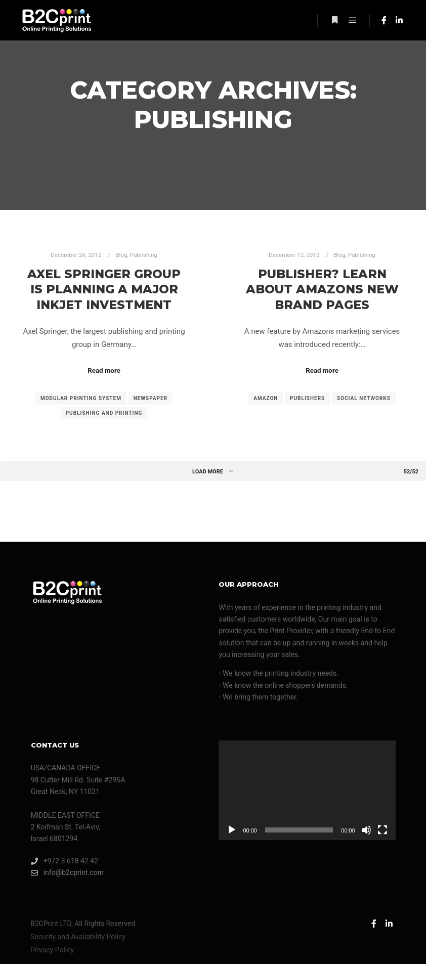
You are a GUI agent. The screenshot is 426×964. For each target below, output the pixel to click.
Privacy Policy (52, 950)
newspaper (150, 398)
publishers (307, 398)
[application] (307, 790)
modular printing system (80, 398)
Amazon (265, 398)
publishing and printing (104, 413)
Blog (121, 254)
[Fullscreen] (382, 830)
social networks (364, 398)
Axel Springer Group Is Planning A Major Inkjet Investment (104, 289)
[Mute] (366, 830)
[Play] (232, 830)
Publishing (143, 254)
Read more (104, 370)
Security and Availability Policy (77, 937)
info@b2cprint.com (67, 873)
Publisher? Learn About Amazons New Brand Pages (322, 289)
